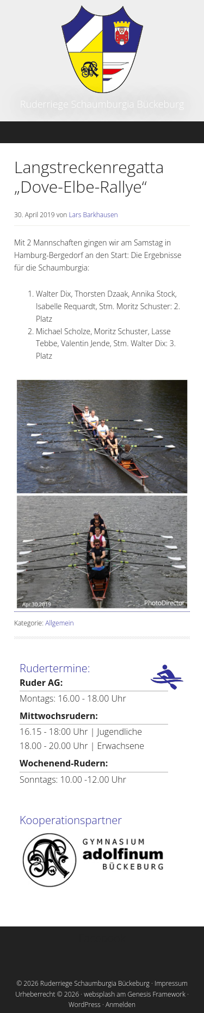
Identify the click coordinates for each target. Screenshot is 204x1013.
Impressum (171, 983)
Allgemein (59, 623)
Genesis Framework (156, 994)
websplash (99, 994)
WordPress (85, 1004)
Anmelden (120, 1004)
